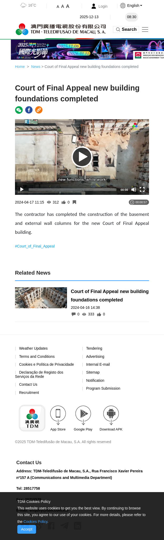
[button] (136, 5)
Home (20, 67)
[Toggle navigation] (145, 29)
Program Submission (103, 388)
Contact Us (28, 384)
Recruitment (29, 392)
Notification (95, 380)
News (35, 67)
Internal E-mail (98, 364)
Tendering (94, 348)
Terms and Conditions (37, 357)
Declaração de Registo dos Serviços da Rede (39, 374)
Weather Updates (33, 348)
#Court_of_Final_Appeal (35, 246)
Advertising (95, 356)
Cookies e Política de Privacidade (46, 364)
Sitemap (93, 372)
